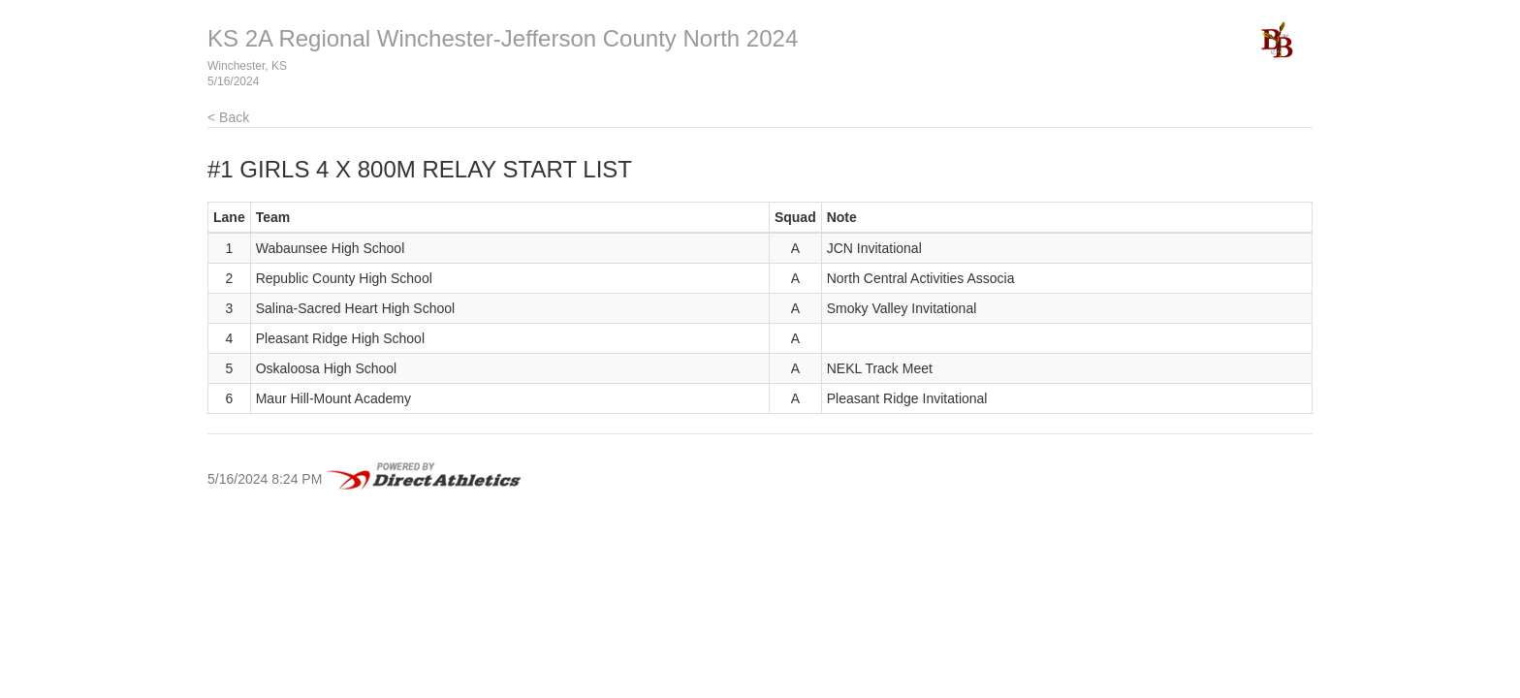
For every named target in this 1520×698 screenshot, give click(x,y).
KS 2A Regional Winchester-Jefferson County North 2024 (502, 38)
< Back (228, 117)
